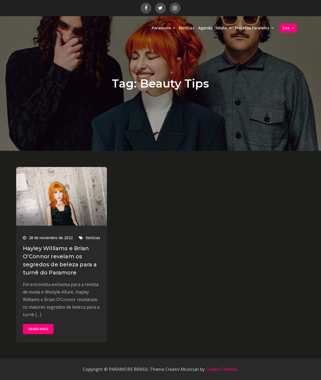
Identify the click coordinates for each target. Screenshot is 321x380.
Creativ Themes (222, 369)
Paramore (161, 27)
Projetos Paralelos (252, 27)
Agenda (205, 27)
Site (285, 27)
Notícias (186, 27)
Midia (221, 27)
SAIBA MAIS (38, 329)
